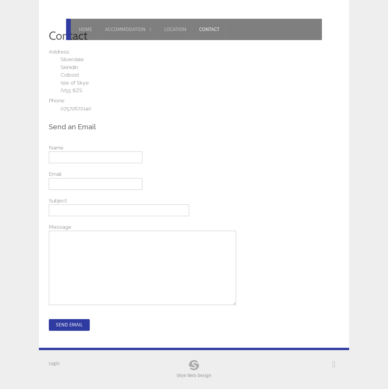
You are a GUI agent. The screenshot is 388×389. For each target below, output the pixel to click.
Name (56, 147)
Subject (58, 200)
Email (55, 174)
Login (54, 363)
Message (60, 227)
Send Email (69, 325)
